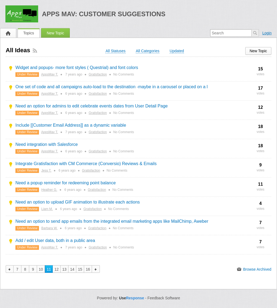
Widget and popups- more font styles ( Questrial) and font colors (76, 67)
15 (80, 269)
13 (64, 269)
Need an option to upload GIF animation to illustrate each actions (77, 202)
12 (56, 269)
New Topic (55, 33)
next (96, 269)
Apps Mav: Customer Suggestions (104, 14)
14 (72, 269)
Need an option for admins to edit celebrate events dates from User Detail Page (91, 106)
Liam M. (47, 209)
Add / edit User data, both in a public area (55, 240)
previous (10, 269)
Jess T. (46, 170)
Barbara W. (49, 228)
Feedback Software (163, 298)
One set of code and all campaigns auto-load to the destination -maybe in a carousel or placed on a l (111, 86)
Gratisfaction (98, 74)
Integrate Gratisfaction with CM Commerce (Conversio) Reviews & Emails (86, 163)
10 (41, 269)
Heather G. (49, 190)
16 (88, 269)
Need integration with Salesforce (46, 144)
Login (267, 33)
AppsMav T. (49, 74)
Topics (28, 33)
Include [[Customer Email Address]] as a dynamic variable (70, 125)
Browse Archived (254, 269)
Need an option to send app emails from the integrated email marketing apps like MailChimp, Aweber (111, 221)
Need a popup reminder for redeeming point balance (65, 183)
